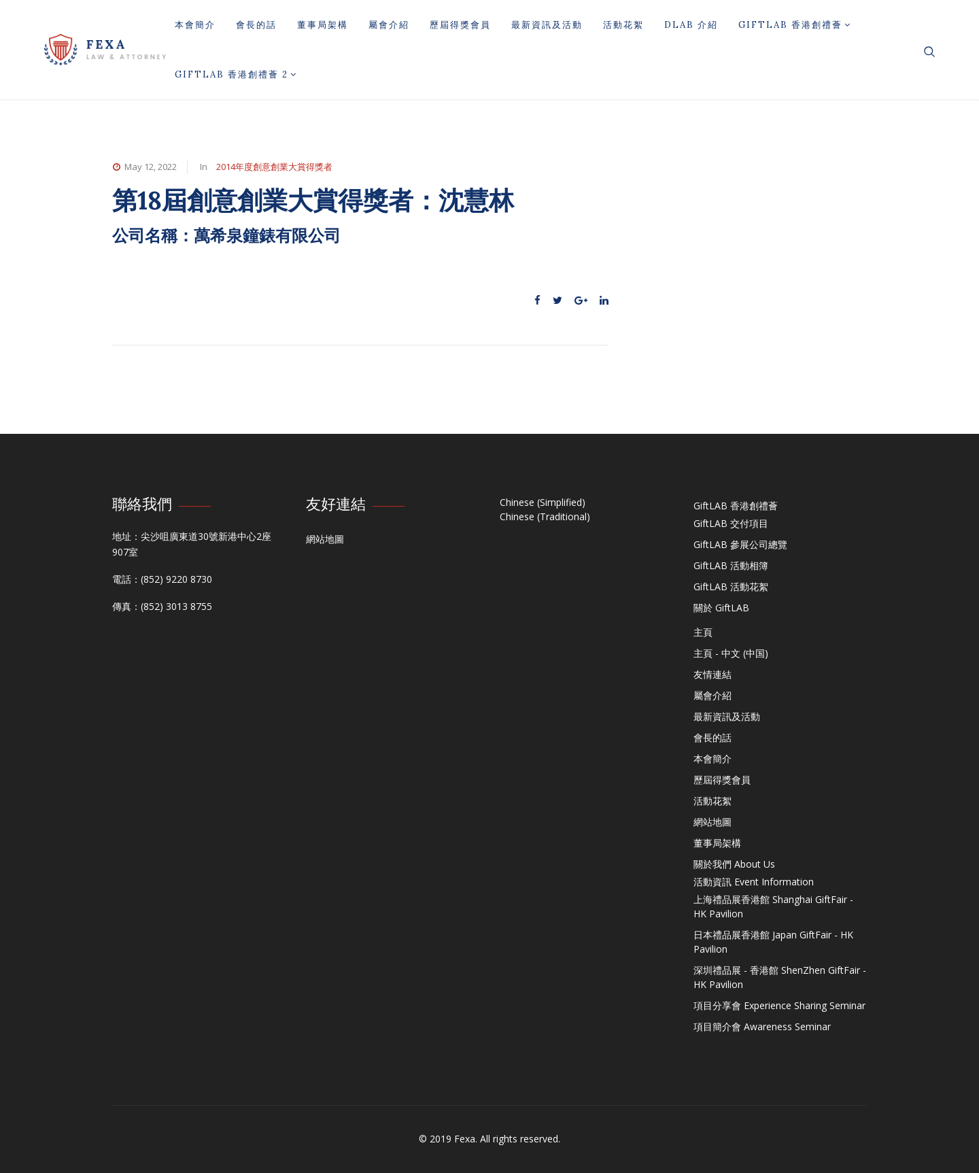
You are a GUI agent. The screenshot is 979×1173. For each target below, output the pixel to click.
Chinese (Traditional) (545, 516)
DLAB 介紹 (691, 25)
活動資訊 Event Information (753, 881)
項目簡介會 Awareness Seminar (762, 1026)
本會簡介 (195, 25)
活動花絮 (623, 25)
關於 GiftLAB (721, 607)
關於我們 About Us (734, 863)
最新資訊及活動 (547, 25)
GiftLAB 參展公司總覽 (740, 544)
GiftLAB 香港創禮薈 (794, 25)
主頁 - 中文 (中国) (730, 653)
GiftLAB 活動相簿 (730, 565)
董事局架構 (322, 25)
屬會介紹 (388, 25)
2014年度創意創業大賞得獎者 (274, 166)
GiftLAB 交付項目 (730, 523)
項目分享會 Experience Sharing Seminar (779, 1005)
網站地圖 (325, 538)
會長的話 (256, 25)
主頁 (702, 632)
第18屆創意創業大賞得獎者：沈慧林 (313, 200)
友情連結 (712, 674)
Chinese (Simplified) (542, 502)
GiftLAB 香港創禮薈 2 (236, 74)
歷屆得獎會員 (460, 25)
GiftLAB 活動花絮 (730, 586)
